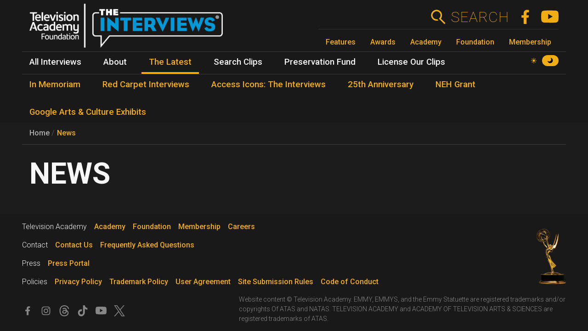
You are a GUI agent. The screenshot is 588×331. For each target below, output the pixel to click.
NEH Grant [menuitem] (455, 84)
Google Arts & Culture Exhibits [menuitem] (87, 112)
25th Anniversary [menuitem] (380, 84)
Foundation (475, 42)
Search (480, 17)
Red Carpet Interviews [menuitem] (145, 84)
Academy (425, 42)
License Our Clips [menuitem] (411, 62)
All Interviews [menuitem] (55, 62)
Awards (383, 42)
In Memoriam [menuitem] (54, 84)
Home (39, 133)
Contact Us (74, 245)
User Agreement (203, 281)
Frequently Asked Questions (147, 245)
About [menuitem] (115, 62)
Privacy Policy (78, 281)
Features (341, 42)
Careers (241, 226)
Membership (530, 42)
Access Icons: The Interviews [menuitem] (268, 84)
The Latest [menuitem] (170, 62)
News (66, 133)
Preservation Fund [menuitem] (320, 62)
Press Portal (69, 263)
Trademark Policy (138, 281)
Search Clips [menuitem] (238, 62)
